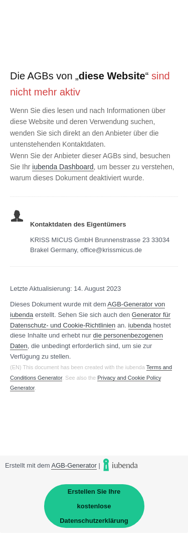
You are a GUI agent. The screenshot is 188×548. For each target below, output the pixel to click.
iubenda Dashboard (62, 167)
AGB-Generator (73, 465)
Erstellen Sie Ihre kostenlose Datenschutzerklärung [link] (94, 506)
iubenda (139, 325)
